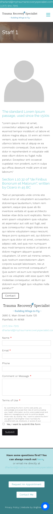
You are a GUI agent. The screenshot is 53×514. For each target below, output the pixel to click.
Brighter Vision (40, 507)
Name (7, 337)
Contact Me (26, 494)
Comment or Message (16, 376)
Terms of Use (11, 400)
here (40, 459)
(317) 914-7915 (10, 326)
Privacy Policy (12, 507)
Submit (10, 432)
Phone (6, 363)
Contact (10, 295)
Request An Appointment (26, 484)
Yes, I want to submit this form (23, 424)
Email (6, 350)
